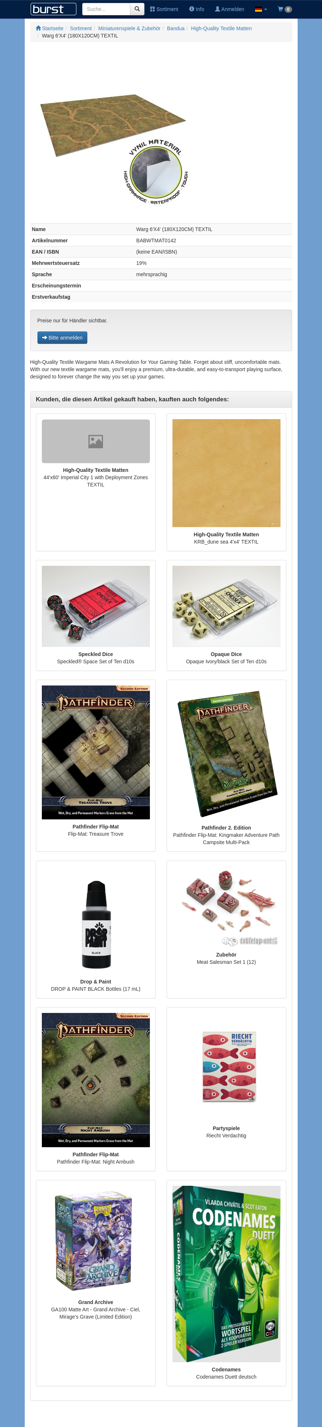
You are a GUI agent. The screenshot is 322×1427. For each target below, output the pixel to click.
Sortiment (164, 9)
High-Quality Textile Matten (221, 28)
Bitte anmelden (62, 338)
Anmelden (229, 9)
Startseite (50, 28)
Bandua (175, 28)
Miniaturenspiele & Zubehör (129, 28)
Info (196, 9)
